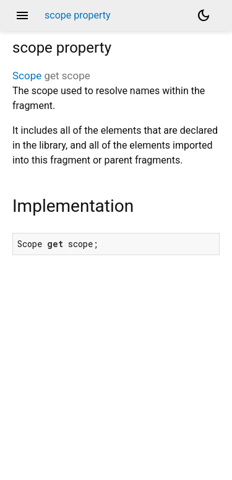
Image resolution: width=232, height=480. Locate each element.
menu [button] (22, 15)
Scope (26, 75)
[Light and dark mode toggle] (203, 15)
